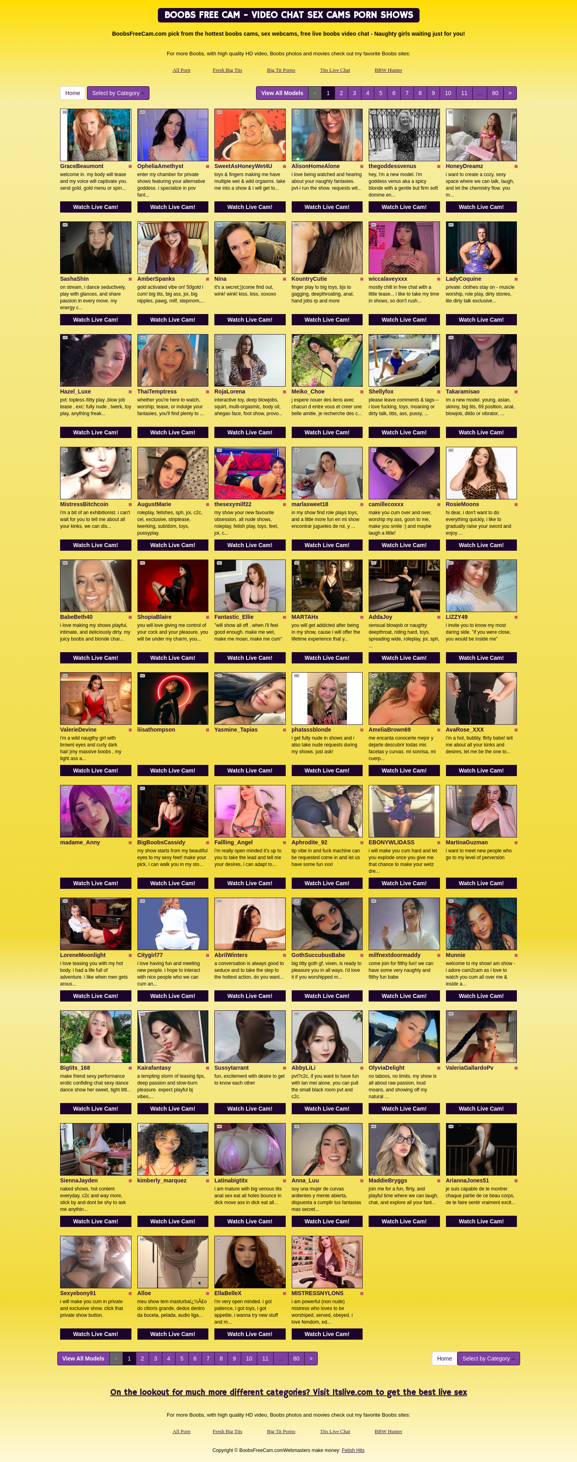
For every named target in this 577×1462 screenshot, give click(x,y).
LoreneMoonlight (83, 955)
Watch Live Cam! (95, 207)
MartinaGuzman (467, 842)
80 (495, 93)
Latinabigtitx (231, 1180)
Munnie (456, 955)
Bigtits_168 (75, 1068)
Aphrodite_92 (309, 842)
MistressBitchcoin (84, 504)
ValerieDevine (78, 729)
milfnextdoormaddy (395, 955)
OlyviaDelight (386, 1068)
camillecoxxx (386, 504)
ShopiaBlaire (154, 617)
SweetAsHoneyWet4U (243, 166)
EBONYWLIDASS (391, 842)
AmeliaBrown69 (390, 729)
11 (464, 93)
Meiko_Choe (308, 391)
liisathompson (156, 729)
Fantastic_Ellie (234, 617)
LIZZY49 (457, 617)
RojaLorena (229, 391)
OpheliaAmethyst (160, 166)
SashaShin (74, 279)
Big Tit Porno (281, 70)
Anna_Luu (305, 1180)
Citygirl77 (150, 955)
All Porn (181, 70)
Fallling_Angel (233, 842)
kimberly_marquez (162, 1180)
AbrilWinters (231, 955)
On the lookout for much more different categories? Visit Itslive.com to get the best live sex (288, 1393)
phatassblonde (311, 729)
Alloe (144, 1293)
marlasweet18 (310, 504)
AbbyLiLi (304, 1068)
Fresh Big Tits (227, 70)
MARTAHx (305, 617)
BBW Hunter (388, 70)
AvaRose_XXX (465, 729)
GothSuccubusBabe (318, 955)
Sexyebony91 (78, 1293)
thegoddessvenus (392, 166)
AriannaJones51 (467, 1180)
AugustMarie (154, 504)
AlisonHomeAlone (316, 166)
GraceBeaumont (81, 166)
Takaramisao (463, 391)
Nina (220, 279)
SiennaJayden (79, 1180)
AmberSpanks (156, 279)
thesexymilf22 (233, 504)
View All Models (282, 93)
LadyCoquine (464, 279)
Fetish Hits (353, 1450)
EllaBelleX (228, 1293)
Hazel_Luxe (75, 391)
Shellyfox (381, 391)
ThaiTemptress (157, 391)
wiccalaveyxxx (388, 279)
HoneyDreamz (464, 166)
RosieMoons (462, 504)
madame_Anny (80, 842)
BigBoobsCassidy (161, 842)
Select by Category (118, 93)
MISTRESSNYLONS (318, 1293)
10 (448, 93)
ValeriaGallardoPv (470, 1068)
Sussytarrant (231, 1068)
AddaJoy (380, 617)
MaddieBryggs (388, 1180)
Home (72, 93)
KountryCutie (309, 279)
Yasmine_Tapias (236, 729)
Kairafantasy (154, 1068)
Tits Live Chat (335, 70)
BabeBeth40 (76, 617)
